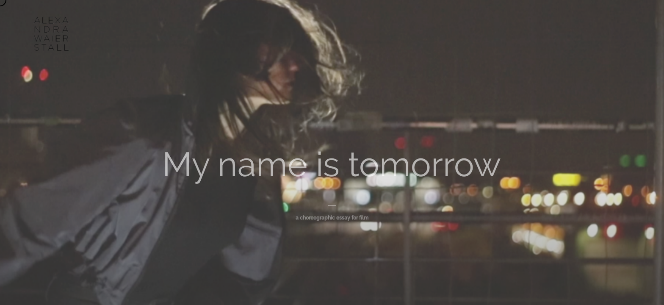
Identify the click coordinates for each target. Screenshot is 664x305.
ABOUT (262, 21)
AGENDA (343, 21)
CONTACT (458, 21)
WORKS (301, 21)
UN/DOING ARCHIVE (400, 21)
